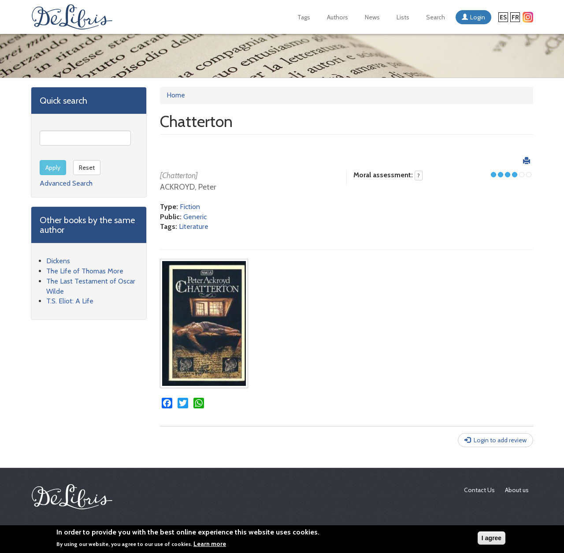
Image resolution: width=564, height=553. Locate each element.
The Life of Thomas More (84, 271)
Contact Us (479, 490)
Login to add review (500, 440)
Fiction (190, 206)
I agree (491, 538)
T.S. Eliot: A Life (69, 301)
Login (477, 17)
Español (503, 17)
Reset (87, 168)
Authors (337, 17)
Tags (303, 17)
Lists (403, 17)
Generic (195, 217)
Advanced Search (66, 183)
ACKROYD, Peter (188, 187)
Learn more (209, 544)
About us (517, 490)
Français (515, 17)
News (372, 17)
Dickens (58, 261)
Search (435, 17)
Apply (52, 168)
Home (176, 95)
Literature (193, 226)
